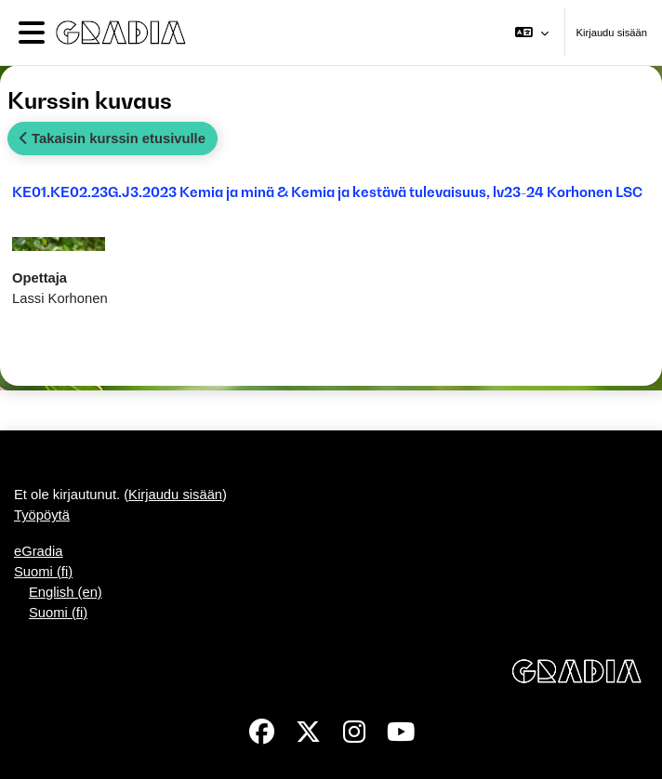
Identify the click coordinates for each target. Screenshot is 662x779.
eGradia (38, 551)
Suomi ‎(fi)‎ (43, 571)
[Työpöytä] (117, 32)
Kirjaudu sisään (612, 32)
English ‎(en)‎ (65, 592)
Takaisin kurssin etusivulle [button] (112, 138)
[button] (531, 32)
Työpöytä (42, 515)
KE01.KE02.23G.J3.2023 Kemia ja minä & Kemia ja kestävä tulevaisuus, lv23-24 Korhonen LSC (327, 191)
